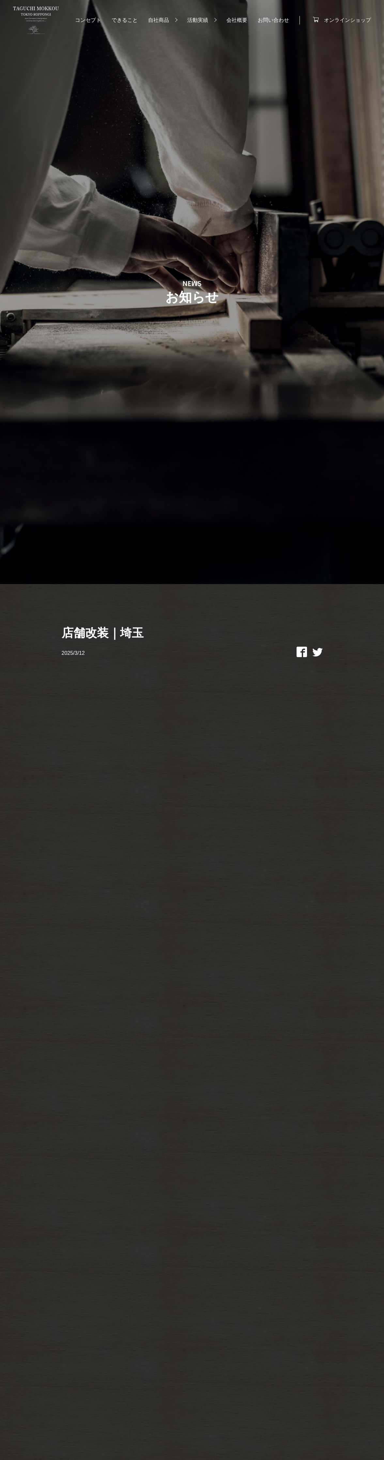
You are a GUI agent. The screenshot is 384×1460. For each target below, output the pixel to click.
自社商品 (158, 20)
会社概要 (236, 20)
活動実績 (197, 20)
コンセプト (88, 20)
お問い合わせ (273, 20)
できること (125, 20)
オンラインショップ (347, 19)
